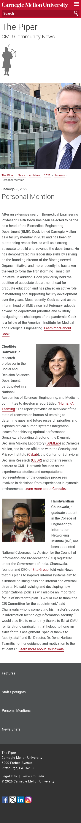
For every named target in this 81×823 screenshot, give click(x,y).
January (59, 175)
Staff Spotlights (14, 692)
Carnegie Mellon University (35, 5)
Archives (35, 175)
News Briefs (11, 729)
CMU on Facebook (5, 799)
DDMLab (53, 443)
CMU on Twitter (13, 799)
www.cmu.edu (33, 776)
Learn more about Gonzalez (45, 489)
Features (8, 673)
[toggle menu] (76, 5)
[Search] (40, 13)
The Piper (20, 27)
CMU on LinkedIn (20, 799)
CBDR (36, 460)
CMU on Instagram (28, 799)
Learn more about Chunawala (41, 649)
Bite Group (40, 570)
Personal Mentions (16, 711)
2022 (47, 175)
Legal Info (9, 776)
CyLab (33, 454)
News (22, 175)
